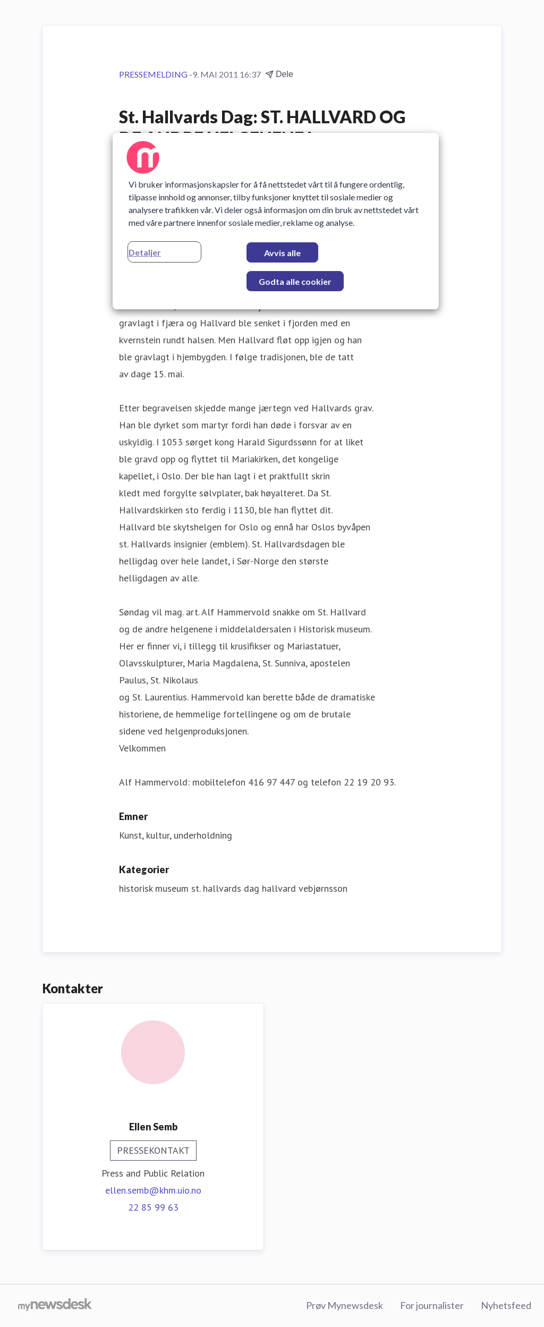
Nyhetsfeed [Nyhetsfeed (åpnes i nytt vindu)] (506, 1305)
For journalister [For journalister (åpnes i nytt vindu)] (432, 1305)
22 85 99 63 (153, 1207)
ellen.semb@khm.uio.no (153, 1190)
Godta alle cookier (295, 281)
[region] (276, 221)
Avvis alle (282, 253)
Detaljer (145, 252)
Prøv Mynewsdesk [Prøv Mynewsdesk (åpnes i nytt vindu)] (344, 1305)
